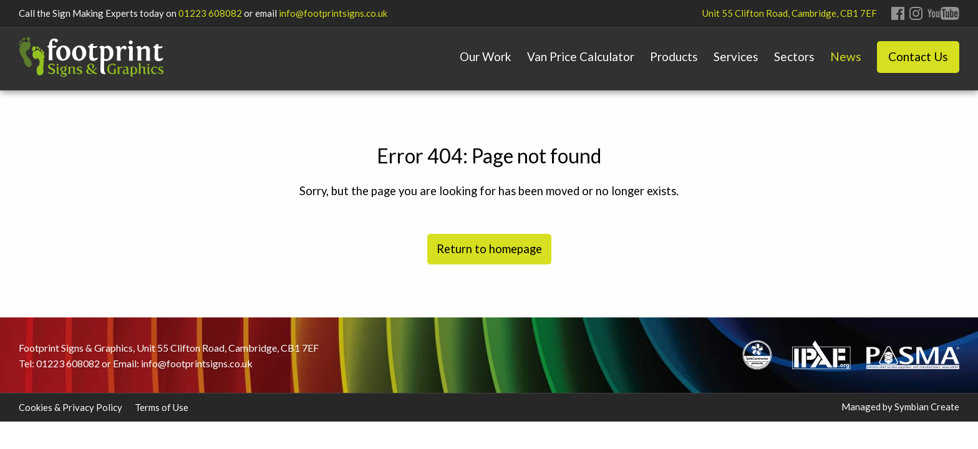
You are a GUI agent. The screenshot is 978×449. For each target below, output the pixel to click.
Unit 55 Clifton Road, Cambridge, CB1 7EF (789, 13)
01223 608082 (210, 13)
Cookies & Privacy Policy (70, 407)
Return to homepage (489, 249)
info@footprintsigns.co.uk (333, 13)
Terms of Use (161, 407)
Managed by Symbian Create (900, 406)
